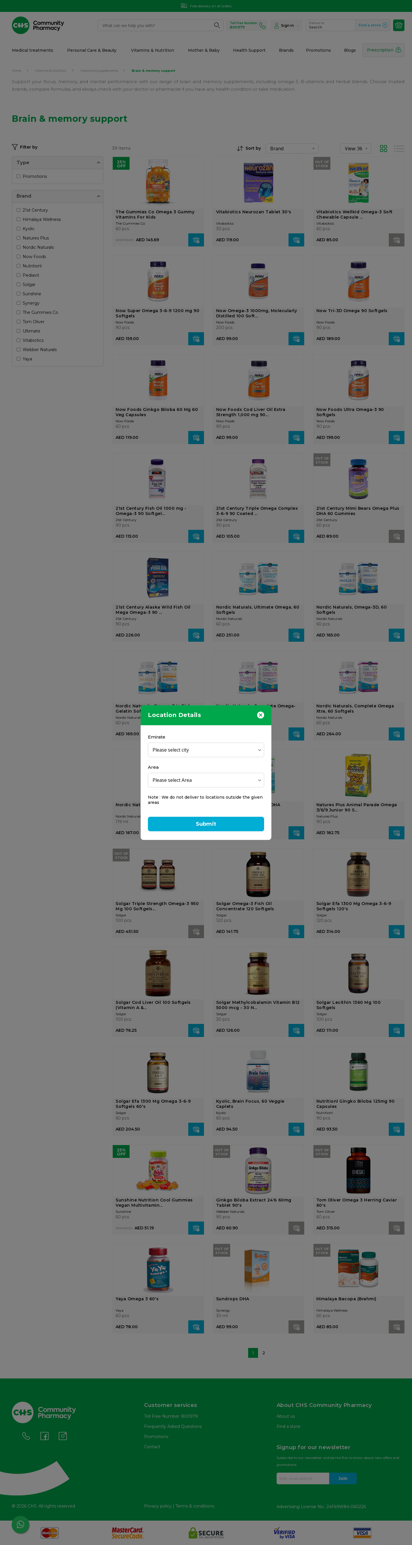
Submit (206, 824)
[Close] (260, 714)
